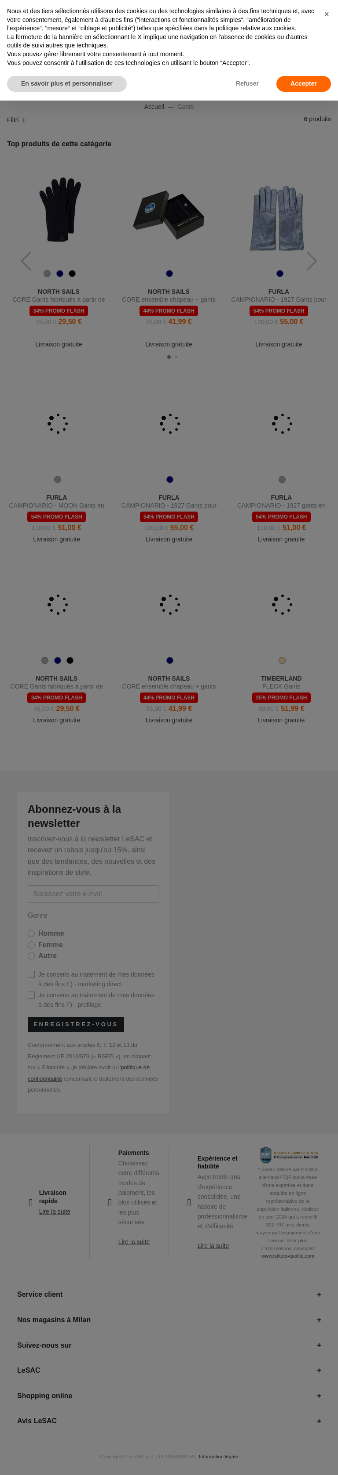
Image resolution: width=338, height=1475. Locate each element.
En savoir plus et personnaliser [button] (67, 83)
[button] (327, 14)
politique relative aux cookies (255, 28)
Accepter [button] (303, 83)
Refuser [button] (247, 83)
